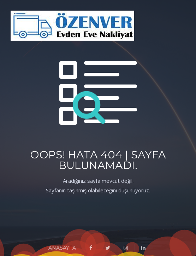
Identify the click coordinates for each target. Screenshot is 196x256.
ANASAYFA (62, 248)
